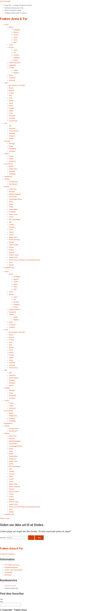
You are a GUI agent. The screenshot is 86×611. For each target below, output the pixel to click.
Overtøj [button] (11, 67)
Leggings (16, 57)
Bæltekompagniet (15, 194)
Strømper (12, 116)
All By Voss (13, 189)
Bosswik (12, 191)
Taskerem (12, 161)
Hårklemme (13, 169)
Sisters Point (13, 257)
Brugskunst (8, 176)
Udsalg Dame (13, 181)
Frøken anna (13, 214)
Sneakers (12, 136)
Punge (11, 156)
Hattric (11, 217)
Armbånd (12, 151)
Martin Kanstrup (14, 239)
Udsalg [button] (6, 179)
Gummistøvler (13, 131)
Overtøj (11, 108)
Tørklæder (12, 174)
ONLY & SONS (13, 245)
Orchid (11, 247)
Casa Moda (13, 197)
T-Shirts (16, 35)
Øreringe (12, 143)
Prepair (11, 250)
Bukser (11, 100)
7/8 (14, 52)
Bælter (11, 166)
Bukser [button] (11, 47)
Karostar (12, 227)
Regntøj (16, 73)
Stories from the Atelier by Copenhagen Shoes (24, 260)
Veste (15, 40)
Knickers (16, 55)
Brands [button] (6, 186)
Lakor (11, 229)
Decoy (11, 202)
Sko (10, 126)
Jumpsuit (12, 78)
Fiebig (11, 207)
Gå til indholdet (5, 1)
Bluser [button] (11, 27)
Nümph (11, 242)
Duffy (11, 204)
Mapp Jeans (13, 237)
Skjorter (16, 32)
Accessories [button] (8, 164)
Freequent (12, 212)
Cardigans (16, 30)
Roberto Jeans (14, 255)
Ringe (11, 146)
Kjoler (11, 75)
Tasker (11, 159)
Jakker (15, 70)
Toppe (15, 37)
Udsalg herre (13, 184)
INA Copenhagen (14, 219)
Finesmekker (13, 209)
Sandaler (12, 133)
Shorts (15, 60)
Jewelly (11, 224)
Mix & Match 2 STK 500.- (17, 85)
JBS (10, 222)
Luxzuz (11, 234)
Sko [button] (5, 123)
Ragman (12, 252)
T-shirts (11, 93)
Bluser (11, 88)
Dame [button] (6, 25)
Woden (11, 265)
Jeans (15, 50)
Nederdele (12, 65)
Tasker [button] (6, 153)
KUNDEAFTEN (9, 267)
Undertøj (12, 80)
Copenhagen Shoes (15, 199)
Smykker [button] (7, 141)
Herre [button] (6, 83)
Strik (14, 42)
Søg (1, 599)
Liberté (11, 232)
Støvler (11, 138)
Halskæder (12, 148)
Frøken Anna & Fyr (13, 19)
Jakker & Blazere (14, 62)
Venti (10, 262)
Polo (10, 95)
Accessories (13, 121)
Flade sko (12, 128)
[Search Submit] (31, 537)
